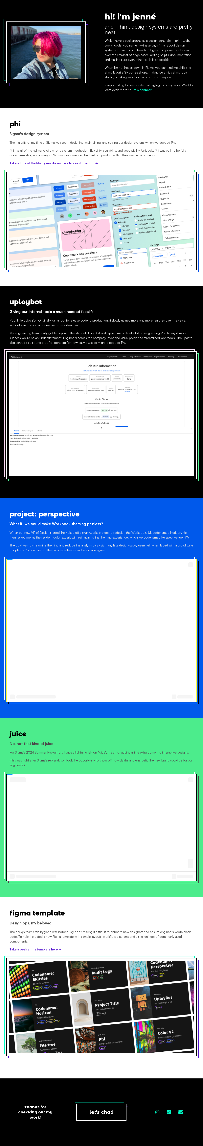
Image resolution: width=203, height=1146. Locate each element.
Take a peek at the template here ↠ (35, 949)
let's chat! (101, 1112)
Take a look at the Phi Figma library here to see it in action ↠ (54, 163)
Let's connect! (142, 90)
